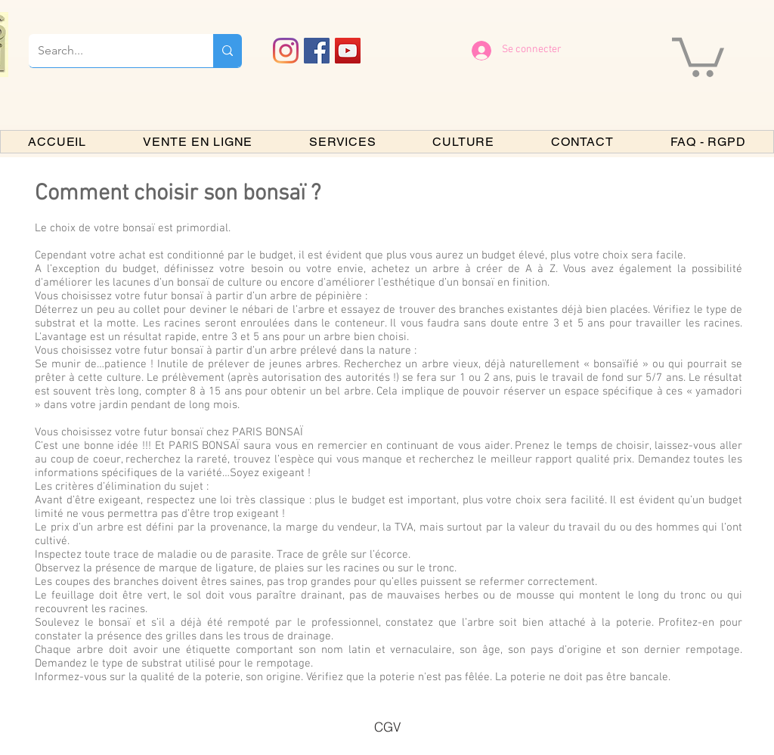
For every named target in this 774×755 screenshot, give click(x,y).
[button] (698, 55)
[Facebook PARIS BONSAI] (317, 50)
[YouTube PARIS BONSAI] (348, 50)
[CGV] (387, 726)
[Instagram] (286, 50)
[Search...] (109, 50)
